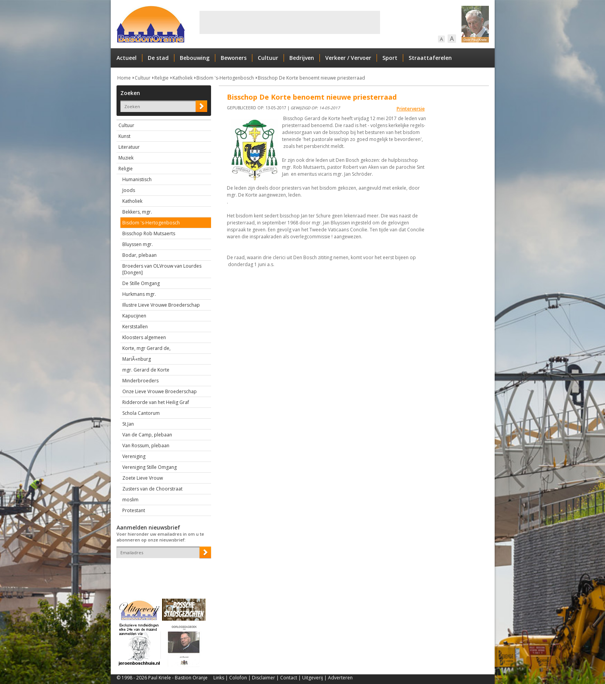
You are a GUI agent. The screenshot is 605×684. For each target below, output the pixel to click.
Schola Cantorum (141, 413)
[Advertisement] (289, 22)
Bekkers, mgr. (137, 212)
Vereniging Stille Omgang (149, 467)
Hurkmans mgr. (139, 294)
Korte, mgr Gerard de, (146, 348)
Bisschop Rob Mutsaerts (148, 233)
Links (218, 677)
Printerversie (411, 108)
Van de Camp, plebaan (147, 434)
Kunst (124, 136)
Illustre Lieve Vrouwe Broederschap (161, 305)
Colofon (238, 677)
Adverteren (340, 677)
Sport (389, 57)
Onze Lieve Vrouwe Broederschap (159, 391)
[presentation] (162, 571)
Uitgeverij (312, 677)
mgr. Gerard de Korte (145, 370)
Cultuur (268, 57)
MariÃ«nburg (136, 359)
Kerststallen (135, 326)
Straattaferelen (430, 57)
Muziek (126, 157)
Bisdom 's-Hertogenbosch (225, 78)
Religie (161, 78)
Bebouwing (195, 57)
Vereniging (133, 456)
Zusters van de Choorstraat (152, 488)
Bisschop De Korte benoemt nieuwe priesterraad (311, 78)
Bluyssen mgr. (137, 244)
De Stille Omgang (141, 283)
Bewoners (234, 57)
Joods (128, 190)
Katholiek (182, 78)
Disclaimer (263, 677)
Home (124, 78)
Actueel (127, 57)
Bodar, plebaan (139, 255)
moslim (130, 499)
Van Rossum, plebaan (145, 445)
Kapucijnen (134, 315)
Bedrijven (301, 57)
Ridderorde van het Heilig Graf (155, 402)
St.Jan (128, 424)
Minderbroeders (140, 380)
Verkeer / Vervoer (348, 57)
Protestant (133, 510)
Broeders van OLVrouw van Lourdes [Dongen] (161, 269)
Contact (288, 677)
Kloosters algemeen (144, 337)
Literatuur (129, 147)
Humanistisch (137, 179)
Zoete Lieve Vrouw (142, 478)
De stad (158, 57)
